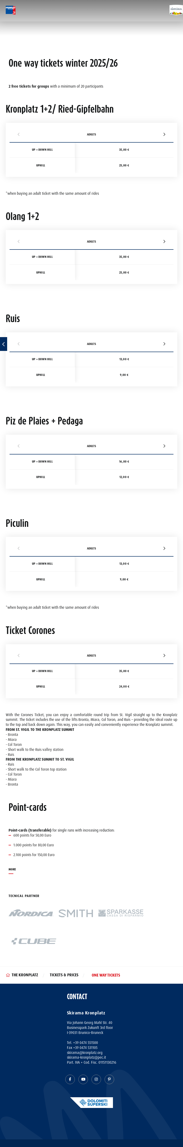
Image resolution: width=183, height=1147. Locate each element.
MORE (12, 869)
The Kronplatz (25, 974)
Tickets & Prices (64, 974)
